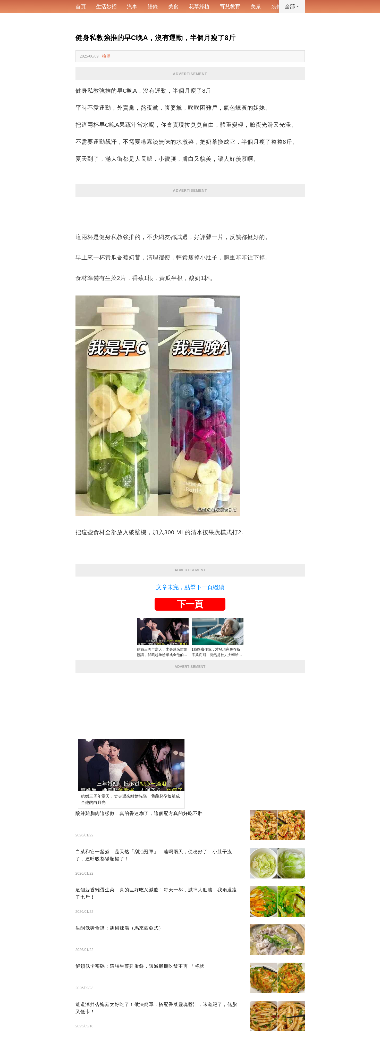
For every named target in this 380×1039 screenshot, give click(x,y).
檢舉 (106, 56)
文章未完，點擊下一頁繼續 (190, 587)
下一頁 (190, 604)
